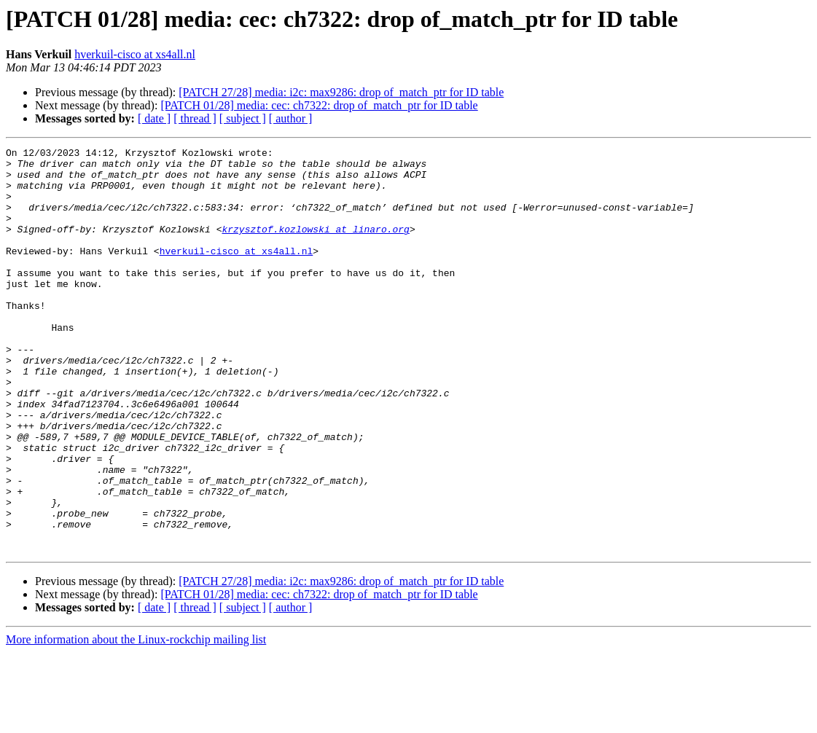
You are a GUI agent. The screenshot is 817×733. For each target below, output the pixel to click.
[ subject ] (242, 118)
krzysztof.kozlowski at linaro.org (315, 246)
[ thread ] (194, 118)
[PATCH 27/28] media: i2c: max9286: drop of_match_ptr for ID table (341, 92)
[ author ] (291, 118)
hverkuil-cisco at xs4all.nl (134, 54)
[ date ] (154, 118)
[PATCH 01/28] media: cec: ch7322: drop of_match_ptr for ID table (318, 105)
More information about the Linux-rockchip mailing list (136, 720)
